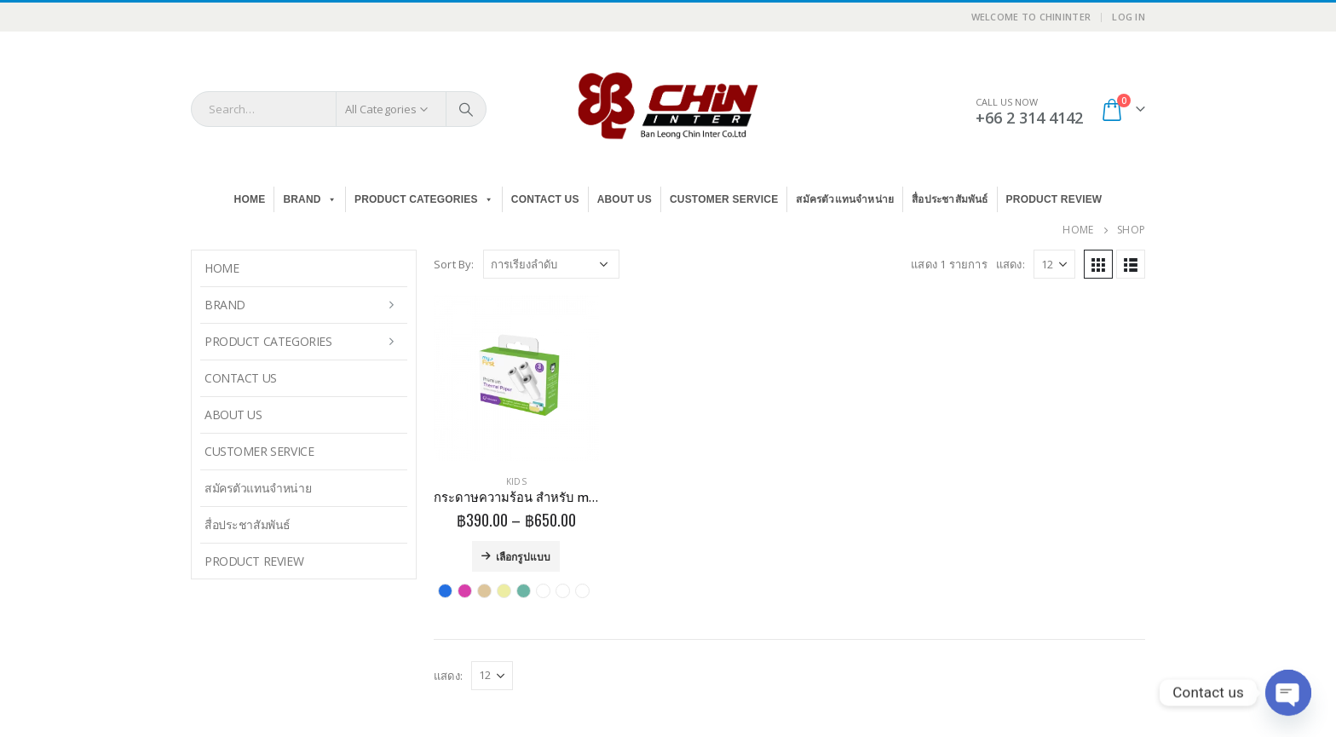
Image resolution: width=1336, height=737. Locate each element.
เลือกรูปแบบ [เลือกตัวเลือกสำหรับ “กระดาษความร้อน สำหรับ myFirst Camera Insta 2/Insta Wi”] (523, 556)
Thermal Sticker (563, 591)
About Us (624, 199)
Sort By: (454, 264)
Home (250, 199)
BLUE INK (445, 591)
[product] (516, 378)
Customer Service (724, 199)
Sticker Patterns (523, 591)
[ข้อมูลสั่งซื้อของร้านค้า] (551, 264)
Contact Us (545, 199)
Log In (1128, 16)
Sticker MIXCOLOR (504, 591)
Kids (516, 481)
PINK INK (465, 591)
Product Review (1054, 199)
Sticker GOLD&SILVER (484, 591)
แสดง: (1010, 264)
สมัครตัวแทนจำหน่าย (845, 199)
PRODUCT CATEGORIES (423, 199)
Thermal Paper (543, 591)
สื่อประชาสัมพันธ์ (950, 199)
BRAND (310, 199)
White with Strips (582, 591)
